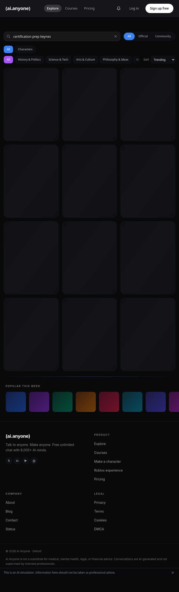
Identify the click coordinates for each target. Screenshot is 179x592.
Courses (71, 8)
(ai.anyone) (18, 436)
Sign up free (159, 8)
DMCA (99, 529)
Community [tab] (163, 36)
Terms (99, 511)
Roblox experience (108, 470)
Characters (25, 49)
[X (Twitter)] (9, 461)
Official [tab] (143, 36)
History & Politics (29, 60)
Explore (53, 8)
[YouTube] (25, 461)
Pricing (89, 8)
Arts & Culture (85, 60)
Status (10, 529)
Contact (12, 520)
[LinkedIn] (17, 461)
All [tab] (129, 36)
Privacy (100, 502)
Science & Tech (58, 60)
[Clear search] (115, 36)
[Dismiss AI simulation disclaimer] (172, 572)
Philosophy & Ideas (115, 60)
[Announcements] (118, 8)
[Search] (62, 36)
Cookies (100, 520)
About (10, 502)
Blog (9, 511)
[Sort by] (163, 59)
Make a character (107, 461)
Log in (134, 8)
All (8, 49)
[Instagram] (34, 461)
